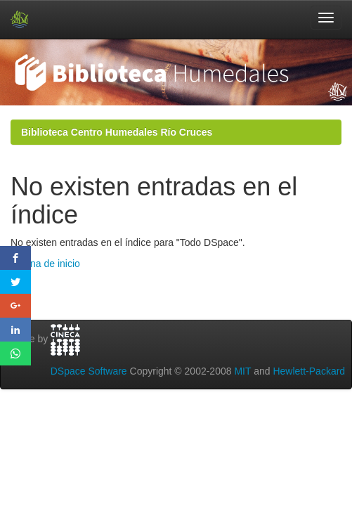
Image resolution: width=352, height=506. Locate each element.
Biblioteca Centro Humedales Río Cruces (116, 132)
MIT (242, 371)
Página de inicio (45, 263)
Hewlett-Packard (309, 371)
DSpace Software (89, 371)
